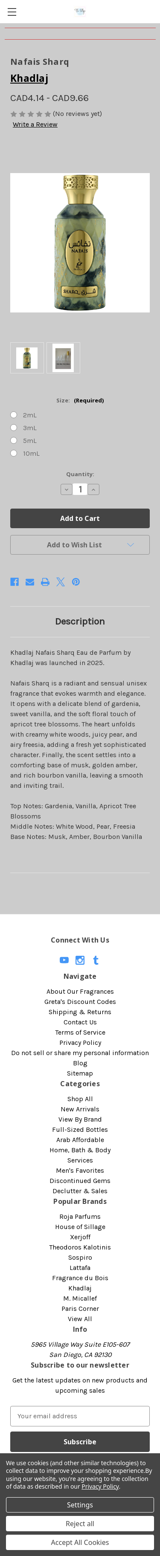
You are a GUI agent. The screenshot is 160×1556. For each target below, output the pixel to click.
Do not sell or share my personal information (80, 1053)
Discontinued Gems (80, 1181)
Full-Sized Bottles (80, 1129)
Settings (80, 1505)
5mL (30, 441)
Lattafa (80, 1268)
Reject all (80, 1523)
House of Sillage (80, 1227)
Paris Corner (80, 1308)
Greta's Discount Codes (80, 1002)
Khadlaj (80, 1288)
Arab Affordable (80, 1140)
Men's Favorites (80, 1170)
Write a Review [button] (35, 124)
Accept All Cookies (80, 1542)
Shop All (80, 1099)
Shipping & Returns (80, 1012)
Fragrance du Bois (80, 1278)
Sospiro (80, 1257)
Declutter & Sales (80, 1191)
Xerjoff (80, 1237)
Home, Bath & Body (80, 1150)
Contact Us (80, 1022)
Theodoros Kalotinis (80, 1247)
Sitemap (80, 1073)
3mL (30, 428)
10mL (31, 453)
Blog (80, 1063)
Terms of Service (80, 1032)
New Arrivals (80, 1109)
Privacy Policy (80, 1042)
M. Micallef (80, 1298)
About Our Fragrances (80, 991)
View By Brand (80, 1119)
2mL (30, 415)
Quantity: (80, 474)
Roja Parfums (80, 1216)
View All (80, 1319)
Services (80, 1160)
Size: (80, 400)
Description (80, 621)
